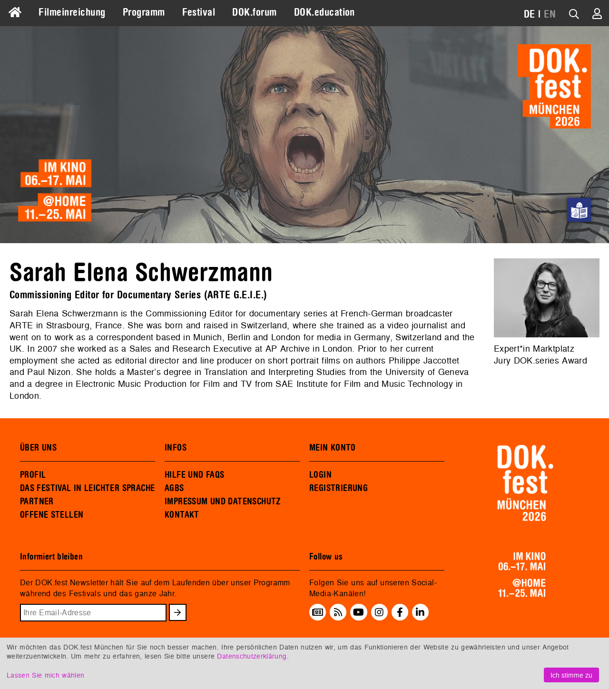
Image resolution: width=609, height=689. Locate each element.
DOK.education (324, 12)
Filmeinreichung (72, 12)
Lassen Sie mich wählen (45, 674)
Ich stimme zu (571, 674)
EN (550, 14)
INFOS (176, 448)
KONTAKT (182, 515)
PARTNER (37, 501)
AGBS (174, 488)
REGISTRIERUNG (338, 488)
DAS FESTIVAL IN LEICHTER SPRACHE (87, 488)
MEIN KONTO (332, 448)
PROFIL (33, 475)
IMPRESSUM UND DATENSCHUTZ (223, 501)
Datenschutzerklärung (251, 655)
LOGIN (320, 475)
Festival (199, 12)
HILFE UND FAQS (194, 475)
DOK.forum (254, 12)
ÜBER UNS (38, 448)
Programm (144, 12)
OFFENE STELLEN (51, 515)
